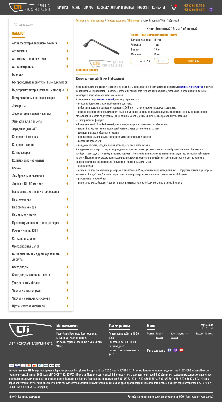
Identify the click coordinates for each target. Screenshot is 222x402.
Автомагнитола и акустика (29, 58)
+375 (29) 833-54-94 (194, 5)
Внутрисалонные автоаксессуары (33, 97)
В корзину (193, 61)
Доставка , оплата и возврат (115, 7)
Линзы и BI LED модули (27, 183)
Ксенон (16, 167)
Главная (62, 7)
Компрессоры (21, 152)
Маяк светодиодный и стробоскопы (35, 191)
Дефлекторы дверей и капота (31, 113)
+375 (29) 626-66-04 (194, 9)
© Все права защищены (24, 396)
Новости (143, 7)
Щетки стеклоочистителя (28, 305)
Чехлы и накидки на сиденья (31, 298)
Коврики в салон (23, 144)
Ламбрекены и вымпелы (28, 175)
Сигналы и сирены (24, 238)
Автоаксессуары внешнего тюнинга (34, 42)
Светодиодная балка (25, 246)
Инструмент (134, 20)
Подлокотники (21, 199)
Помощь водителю (24, 214)
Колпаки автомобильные (28, 160)
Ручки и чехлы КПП (25, 230)
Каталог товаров (82, 7)
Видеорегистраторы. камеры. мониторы (38, 89)
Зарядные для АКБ (24, 128)
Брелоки (17, 74)
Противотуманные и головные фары (35, 222)
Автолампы (19, 50)
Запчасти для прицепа (27, 121)
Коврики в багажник (25, 136)
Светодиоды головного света (31, 274)
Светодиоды (20, 266)
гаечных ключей (105, 99)
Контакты (158, 7)
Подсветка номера (24, 207)
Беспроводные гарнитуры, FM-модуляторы (40, 82)
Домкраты (18, 105)
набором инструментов (191, 87)
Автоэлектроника (23, 66)
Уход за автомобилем (26, 282)
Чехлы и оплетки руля (26, 290)
